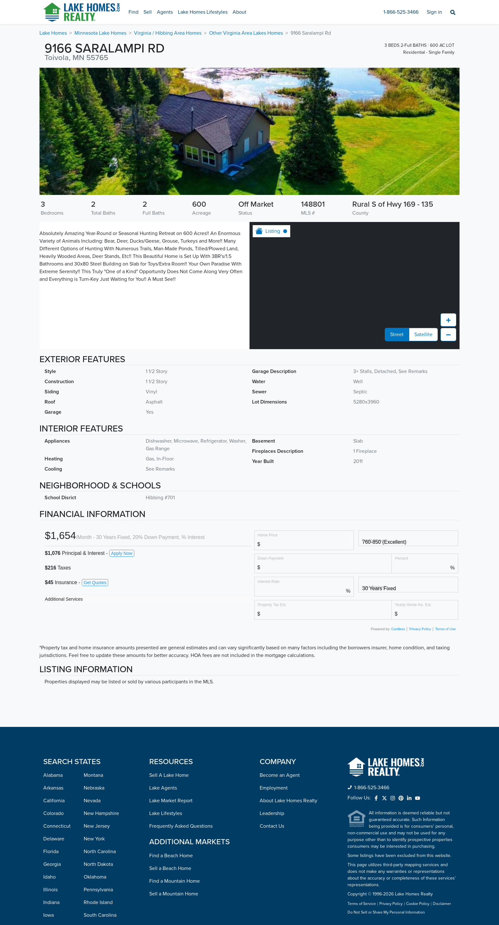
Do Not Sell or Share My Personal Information (386, 799)
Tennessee (96, 814)
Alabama (53, 662)
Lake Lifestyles (165, 700)
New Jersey (97, 712)
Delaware (53, 725)
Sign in (434, 12)
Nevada (92, 687)
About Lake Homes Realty (288, 687)
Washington (97, 878)
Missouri (52, 903)
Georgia (52, 751)
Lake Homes (53, 33)
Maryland (53, 840)
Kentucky (53, 814)
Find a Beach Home (171, 742)
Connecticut (57, 712)
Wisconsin (95, 903)
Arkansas (53, 674)
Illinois (50, 776)
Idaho (49, 763)
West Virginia (98, 890)
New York (94, 725)
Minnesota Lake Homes (100, 33)
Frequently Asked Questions (181, 712)
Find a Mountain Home (174, 767)
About (239, 12)
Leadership (272, 700)
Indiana (51, 789)
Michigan (53, 865)
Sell (148, 12)
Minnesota (55, 878)
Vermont (93, 852)
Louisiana (53, 827)
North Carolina (100, 738)
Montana (93, 662)
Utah (89, 840)
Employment (274, 674)
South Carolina (100, 801)
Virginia (92, 865)
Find (133, 12)
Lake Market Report (171, 687)
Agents (165, 12)
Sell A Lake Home (169, 662)
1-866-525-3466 (400, 12)
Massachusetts (59, 852)
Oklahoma (95, 763)
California (54, 687)
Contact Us (272, 712)
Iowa (48, 801)
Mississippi (55, 890)
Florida (51, 738)
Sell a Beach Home (170, 755)
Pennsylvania (98, 776)
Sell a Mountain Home (173, 780)
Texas (90, 827)
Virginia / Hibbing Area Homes (167, 33)
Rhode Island (98, 789)
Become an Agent (280, 662)
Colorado (53, 700)
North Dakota (98, 751)
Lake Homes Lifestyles (203, 12)
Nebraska (94, 674)
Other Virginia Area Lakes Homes (246, 33)
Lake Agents (163, 674)
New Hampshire (101, 700)
